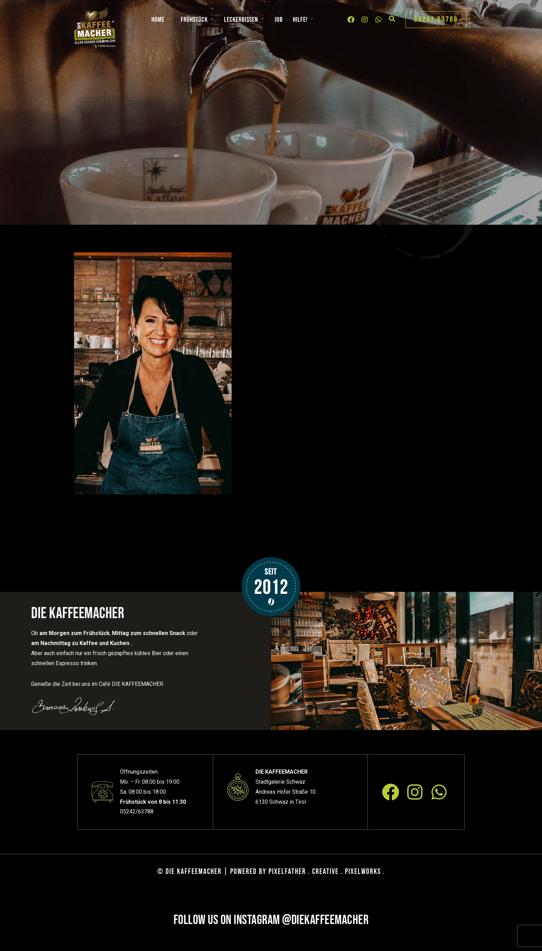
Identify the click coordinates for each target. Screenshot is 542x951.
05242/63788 (136, 811)
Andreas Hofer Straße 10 (285, 792)
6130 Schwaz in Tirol (280, 802)
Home (158, 20)
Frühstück (194, 20)
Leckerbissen (241, 20)
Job (278, 20)
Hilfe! (300, 20)
